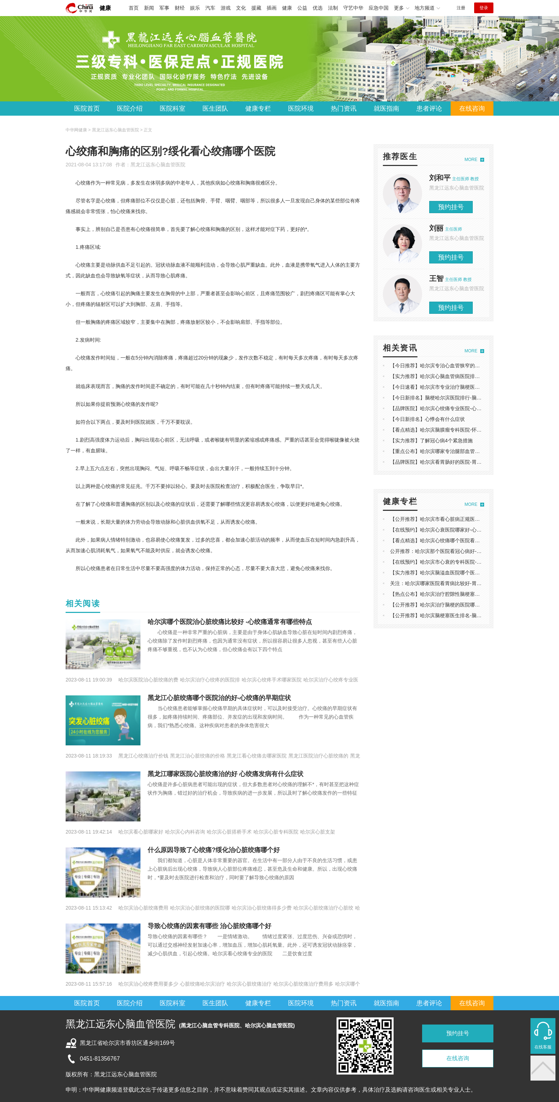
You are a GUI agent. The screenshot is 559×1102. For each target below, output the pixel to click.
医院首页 (87, 108)
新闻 (149, 8)
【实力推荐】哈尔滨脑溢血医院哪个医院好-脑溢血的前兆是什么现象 (466, 572)
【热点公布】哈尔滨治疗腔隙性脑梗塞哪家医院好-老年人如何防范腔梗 (468, 594)
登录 (483, 7)
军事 (164, 8)
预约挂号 (451, 207)
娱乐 (195, 8)
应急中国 (379, 8)
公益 (302, 8)
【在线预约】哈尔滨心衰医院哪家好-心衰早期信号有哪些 (453, 530)
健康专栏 (258, 108)
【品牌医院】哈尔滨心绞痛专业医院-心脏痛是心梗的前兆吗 (456, 408)
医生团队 (215, 108)
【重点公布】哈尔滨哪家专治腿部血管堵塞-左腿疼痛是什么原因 (461, 451)
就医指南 (386, 108)
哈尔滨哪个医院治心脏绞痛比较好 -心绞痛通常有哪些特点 (230, 621)
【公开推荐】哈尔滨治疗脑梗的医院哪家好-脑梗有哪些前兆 (456, 605)
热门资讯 (344, 108)
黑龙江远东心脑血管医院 (157, 164)
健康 (105, 8)
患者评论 (429, 108)
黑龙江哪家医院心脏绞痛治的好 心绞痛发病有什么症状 (225, 774)
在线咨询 (472, 108)
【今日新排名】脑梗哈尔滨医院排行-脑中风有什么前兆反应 (456, 398)
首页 (134, 8)
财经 (180, 8)
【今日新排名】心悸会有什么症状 (427, 419)
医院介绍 (130, 108)
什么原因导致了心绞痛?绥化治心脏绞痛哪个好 (214, 850)
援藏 (256, 8)
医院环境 (301, 108)
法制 (333, 8)
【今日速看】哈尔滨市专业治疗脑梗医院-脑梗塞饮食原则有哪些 (461, 387)
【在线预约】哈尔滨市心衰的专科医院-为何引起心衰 (448, 562)
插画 (272, 8)
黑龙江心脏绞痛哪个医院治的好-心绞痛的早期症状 (219, 697)
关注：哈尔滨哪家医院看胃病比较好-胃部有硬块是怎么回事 (456, 583)
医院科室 (172, 108)
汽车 (210, 8)
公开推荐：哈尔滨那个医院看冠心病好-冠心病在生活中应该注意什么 (466, 551)
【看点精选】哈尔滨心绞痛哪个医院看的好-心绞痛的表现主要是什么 (466, 540)
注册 (461, 7)
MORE (471, 159)
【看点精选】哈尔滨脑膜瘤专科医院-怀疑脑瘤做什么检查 (453, 430)
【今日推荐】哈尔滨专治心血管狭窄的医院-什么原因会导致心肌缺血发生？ (473, 365)
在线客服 (543, 1047)
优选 (318, 8)
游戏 (226, 8)
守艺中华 (353, 8)
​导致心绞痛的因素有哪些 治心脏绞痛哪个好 (209, 926)
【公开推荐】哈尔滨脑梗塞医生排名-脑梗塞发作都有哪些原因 (458, 615)
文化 (241, 8)
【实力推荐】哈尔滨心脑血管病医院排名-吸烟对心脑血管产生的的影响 (468, 376)
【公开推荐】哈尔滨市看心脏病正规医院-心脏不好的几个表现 (458, 519)
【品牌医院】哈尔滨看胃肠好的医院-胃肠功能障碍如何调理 (456, 462)
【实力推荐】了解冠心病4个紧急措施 (431, 440)
